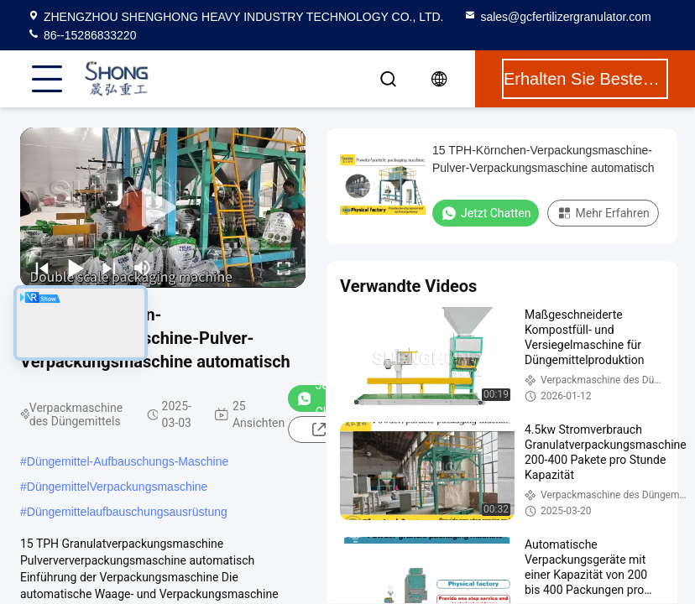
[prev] (42, 267)
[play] (163, 208)
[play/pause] (75, 267)
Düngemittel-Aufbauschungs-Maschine (127, 461)
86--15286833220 (81, 35)
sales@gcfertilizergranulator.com (557, 16)
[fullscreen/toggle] (283, 267)
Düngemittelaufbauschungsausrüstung (127, 511)
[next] (109, 267)
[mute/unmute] (142, 267)
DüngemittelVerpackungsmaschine (117, 486)
